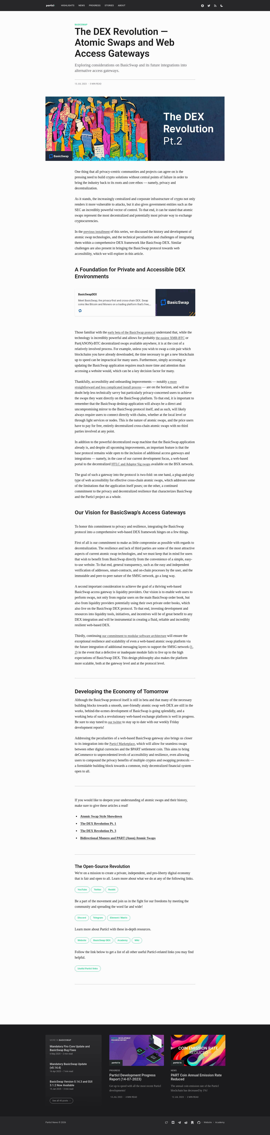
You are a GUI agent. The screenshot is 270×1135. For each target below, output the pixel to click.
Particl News (51, 1122)
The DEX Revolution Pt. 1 (99, 829)
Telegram (99, 923)
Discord (82, 923)
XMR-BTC (179, 338)
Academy (125, 946)
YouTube (83, 895)
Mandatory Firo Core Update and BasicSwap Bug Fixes (70, 1048)
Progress (95, 5)
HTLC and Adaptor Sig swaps (132, 464)
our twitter (115, 727)
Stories (109, 5)
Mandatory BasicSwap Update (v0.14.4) (68, 1065)
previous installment (98, 231)
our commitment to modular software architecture (136, 641)
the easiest (163, 338)
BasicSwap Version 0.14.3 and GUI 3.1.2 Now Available (71, 1083)
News (82, 5)
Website (82, 946)
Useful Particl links (88, 974)
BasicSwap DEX (104, 946)
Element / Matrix (121, 923)
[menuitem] (67, 5)
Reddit (114, 895)
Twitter (99, 895)
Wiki (140, 946)
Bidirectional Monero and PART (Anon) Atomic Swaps (120, 843)
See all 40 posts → (61, 1100)
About (121, 5)
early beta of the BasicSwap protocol (133, 332)
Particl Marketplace (123, 749)
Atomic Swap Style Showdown (102, 822)
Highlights (67, 5)
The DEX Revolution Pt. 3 (99, 836)
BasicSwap (81, 24)
